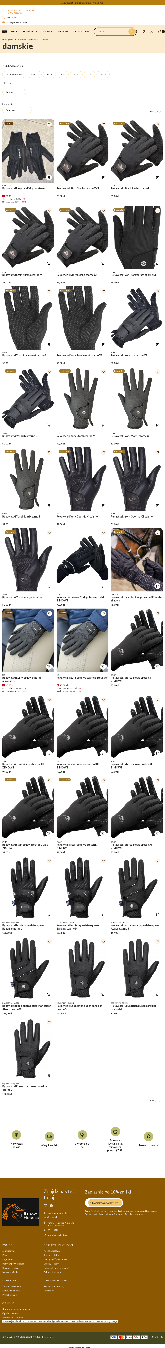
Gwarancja (49, 1290)
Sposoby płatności (53, 1255)
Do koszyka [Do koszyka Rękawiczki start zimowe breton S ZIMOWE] (157, 667)
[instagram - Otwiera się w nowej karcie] (45, 1206)
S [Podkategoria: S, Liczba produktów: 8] (63, 74)
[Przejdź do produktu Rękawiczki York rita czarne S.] (28, 398)
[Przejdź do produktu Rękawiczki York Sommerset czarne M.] (137, 237)
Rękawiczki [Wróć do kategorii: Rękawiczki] (14, 74)
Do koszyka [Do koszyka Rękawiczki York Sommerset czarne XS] (103, 344)
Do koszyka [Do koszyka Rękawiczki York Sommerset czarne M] (157, 264)
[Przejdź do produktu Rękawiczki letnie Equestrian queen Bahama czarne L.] (28, 888)
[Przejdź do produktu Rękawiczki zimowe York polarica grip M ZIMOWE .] (82, 559)
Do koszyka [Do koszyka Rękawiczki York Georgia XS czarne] (157, 506)
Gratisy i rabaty (51, 1263)
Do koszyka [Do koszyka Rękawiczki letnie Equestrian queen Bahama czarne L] (49, 914)
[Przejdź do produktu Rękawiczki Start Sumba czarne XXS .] (82, 151)
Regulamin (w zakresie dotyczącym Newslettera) (135, 1211)
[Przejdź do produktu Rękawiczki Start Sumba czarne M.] (28, 237)
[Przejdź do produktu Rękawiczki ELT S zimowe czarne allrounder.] (82, 640)
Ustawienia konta (11, 1290)
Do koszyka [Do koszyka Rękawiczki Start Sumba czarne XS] (103, 264)
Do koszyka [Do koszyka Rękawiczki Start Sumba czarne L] (157, 177)
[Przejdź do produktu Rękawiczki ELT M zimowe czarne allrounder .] (28, 640)
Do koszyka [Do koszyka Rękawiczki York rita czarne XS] (157, 344)
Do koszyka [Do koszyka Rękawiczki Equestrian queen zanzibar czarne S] (103, 995)
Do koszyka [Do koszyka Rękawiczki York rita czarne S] (49, 425)
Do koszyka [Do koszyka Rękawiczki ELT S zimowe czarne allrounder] (103, 667)
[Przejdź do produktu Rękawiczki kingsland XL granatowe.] (28, 151)
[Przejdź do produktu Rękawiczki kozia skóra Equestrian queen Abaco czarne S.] (137, 888)
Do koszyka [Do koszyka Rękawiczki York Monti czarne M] (103, 425)
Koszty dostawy (52, 1250)
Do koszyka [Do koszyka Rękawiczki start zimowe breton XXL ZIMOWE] (49, 753)
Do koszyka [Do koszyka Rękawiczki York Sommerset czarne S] (49, 344)
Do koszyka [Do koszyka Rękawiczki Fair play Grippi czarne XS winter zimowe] (157, 586)
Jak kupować (8, 1250)
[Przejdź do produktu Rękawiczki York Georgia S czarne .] (28, 559)
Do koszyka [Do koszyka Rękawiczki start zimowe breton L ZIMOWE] (103, 834)
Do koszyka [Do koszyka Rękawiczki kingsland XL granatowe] (49, 177)
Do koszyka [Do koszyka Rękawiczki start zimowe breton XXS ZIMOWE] (103, 753)
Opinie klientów (10, 1313)
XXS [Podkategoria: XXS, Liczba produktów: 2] (34, 74)
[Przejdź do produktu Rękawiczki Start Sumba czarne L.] (137, 151)
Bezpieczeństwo (10, 1267)
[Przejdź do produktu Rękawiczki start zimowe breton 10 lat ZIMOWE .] (28, 807)
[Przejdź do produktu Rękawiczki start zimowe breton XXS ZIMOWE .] (82, 726)
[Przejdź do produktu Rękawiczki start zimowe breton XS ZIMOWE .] (137, 807)
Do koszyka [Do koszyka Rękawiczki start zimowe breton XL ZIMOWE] (157, 753)
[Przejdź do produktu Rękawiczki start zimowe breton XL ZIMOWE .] (137, 726)
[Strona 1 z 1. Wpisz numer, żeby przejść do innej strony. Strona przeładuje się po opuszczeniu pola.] (157, 111)
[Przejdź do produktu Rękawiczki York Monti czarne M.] (82, 398)
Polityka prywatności (13, 1263)
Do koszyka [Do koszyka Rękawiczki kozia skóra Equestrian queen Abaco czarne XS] (49, 995)
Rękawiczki (33, 39)
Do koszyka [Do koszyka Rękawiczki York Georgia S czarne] (49, 586)
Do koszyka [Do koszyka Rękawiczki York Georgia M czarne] (103, 506)
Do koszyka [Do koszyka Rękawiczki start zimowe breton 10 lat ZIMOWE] (49, 834)
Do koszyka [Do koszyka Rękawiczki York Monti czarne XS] (157, 425)
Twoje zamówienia (11, 1286)
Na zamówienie (10, 1272)
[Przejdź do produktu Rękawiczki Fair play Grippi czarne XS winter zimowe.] (137, 559)
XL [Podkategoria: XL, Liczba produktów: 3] (103, 74)
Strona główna (8, 39)
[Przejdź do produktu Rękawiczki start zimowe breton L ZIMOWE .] (82, 807)
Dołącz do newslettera (105, 1202)
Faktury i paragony (53, 1272)
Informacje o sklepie (12, 1317)
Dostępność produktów (55, 1259)
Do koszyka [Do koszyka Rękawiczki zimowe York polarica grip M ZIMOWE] (103, 586)
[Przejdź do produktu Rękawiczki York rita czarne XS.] (137, 318)
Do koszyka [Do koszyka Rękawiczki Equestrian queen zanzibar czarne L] (49, 1075)
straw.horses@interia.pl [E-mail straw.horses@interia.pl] (58, 1235)
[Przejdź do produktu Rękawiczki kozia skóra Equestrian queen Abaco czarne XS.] (28, 968)
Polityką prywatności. (134, 1214)
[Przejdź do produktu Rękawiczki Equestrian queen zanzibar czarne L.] (28, 1049)
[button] (132, 31)
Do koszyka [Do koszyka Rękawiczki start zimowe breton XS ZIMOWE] (157, 834)
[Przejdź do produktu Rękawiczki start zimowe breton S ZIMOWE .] (137, 640)
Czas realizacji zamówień (56, 1267)
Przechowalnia (9, 1294)
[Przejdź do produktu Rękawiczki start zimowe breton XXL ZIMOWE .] (28, 726)
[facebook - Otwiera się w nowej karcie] (51, 1206)
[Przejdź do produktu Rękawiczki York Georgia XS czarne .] (137, 479)
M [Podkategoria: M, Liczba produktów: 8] (76, 74)
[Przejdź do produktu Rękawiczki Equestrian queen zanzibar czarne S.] (82, 968)
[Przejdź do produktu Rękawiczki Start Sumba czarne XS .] (82, 237)
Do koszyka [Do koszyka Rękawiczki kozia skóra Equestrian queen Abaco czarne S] (157, 914)
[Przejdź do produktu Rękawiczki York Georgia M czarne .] (82, 479)
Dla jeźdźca (21, 39)
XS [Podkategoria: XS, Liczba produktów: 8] (49, 74)
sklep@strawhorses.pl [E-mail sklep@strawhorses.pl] (16, 22)
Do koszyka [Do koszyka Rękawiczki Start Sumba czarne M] (49, 264)
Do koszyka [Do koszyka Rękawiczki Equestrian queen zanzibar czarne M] (157, 995)
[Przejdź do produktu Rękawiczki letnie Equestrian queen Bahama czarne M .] (82, 888)
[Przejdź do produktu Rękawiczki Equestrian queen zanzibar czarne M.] (137, 968)
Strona (152, 112)
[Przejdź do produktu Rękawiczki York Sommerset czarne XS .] (82, 318)
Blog (4, 1255)
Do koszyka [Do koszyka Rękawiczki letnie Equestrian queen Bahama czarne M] (103, 914)
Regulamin (7, 1259)
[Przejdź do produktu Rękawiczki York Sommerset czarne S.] (28, 318)
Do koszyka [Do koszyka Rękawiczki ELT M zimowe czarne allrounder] (49, 667)
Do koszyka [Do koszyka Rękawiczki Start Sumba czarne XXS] (103, 177)
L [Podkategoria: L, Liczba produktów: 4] (89, 74)
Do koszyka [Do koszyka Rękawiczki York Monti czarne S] (49, 506)
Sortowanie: (8, 104)
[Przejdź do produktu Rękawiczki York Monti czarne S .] (28, 479)
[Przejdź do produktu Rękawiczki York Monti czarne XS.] (137, 398)
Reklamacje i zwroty (54, 1286)
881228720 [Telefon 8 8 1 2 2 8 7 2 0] (11, 17)
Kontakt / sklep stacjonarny (16, 1308)
